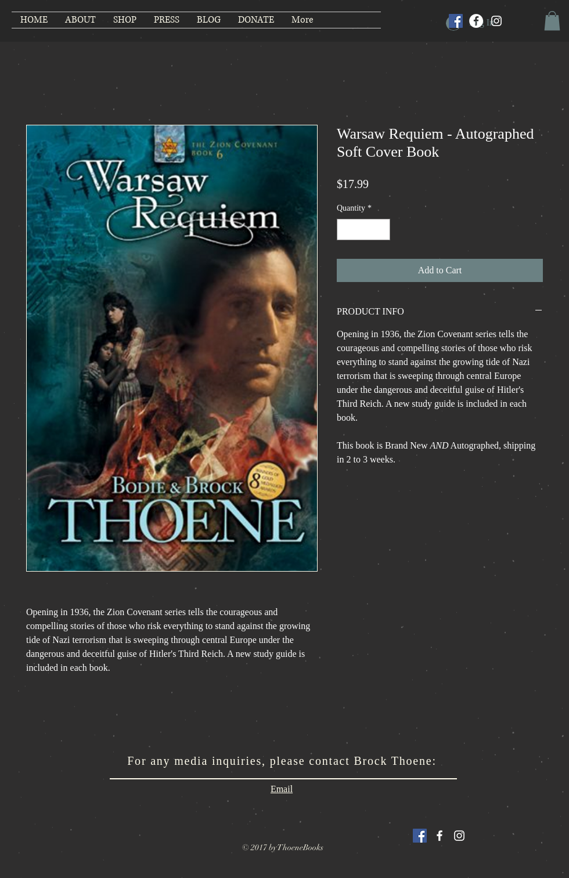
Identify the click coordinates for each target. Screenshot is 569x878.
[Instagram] (496, 21)
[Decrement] (345, 229)
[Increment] (381, 229)
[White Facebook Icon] (439, 836)
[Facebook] (476, 21)
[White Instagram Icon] (459, 836)
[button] (552, 20)
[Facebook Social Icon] (456, 21)
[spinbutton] (363, 229)
